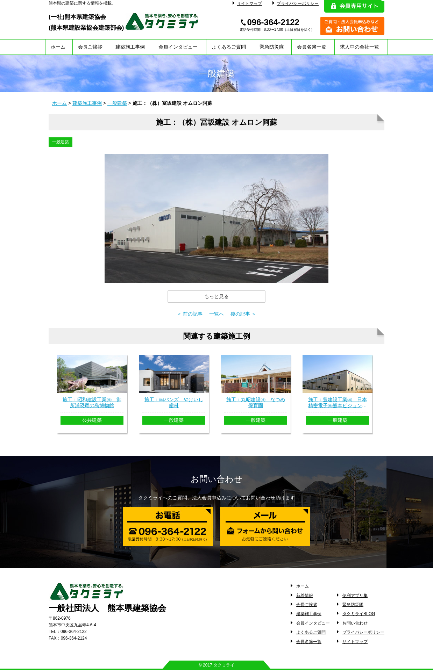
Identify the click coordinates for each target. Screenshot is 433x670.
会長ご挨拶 (90, 47)
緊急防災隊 (272, 47)
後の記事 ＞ (243, 314)
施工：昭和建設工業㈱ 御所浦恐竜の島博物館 (92, 402)
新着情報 (304, 595)
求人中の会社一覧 (359, 47)
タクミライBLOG (358, 613)
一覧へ (216, 314)
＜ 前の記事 (190, 314)
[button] (216, 296)
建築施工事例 (130, 47)
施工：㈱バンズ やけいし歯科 (173, 402)
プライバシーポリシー (295, 3)
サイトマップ (247, 3)
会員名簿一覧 (311, 47)
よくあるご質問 (229, 47)
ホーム (58, 47)
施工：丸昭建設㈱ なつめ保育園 (255, 402)
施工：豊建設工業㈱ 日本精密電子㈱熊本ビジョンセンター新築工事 (337, 403)
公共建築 (92, 420)
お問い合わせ (355, 623)
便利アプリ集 (355, 595)
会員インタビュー (178, 47)
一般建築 (117, 103)
